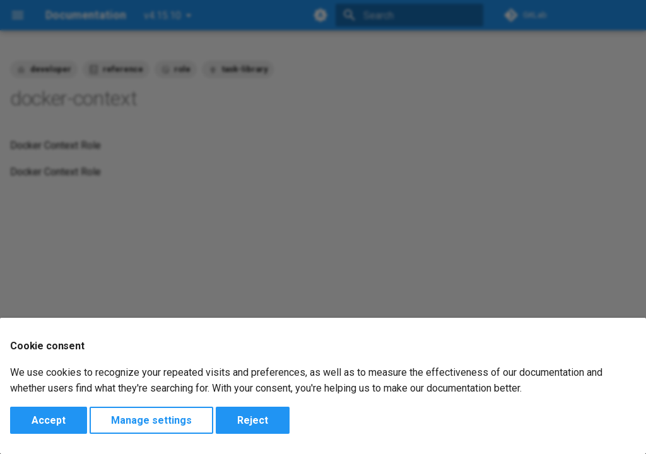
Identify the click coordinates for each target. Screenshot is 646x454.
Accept (49, 420)
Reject (252, 420)
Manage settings (151, 420)
